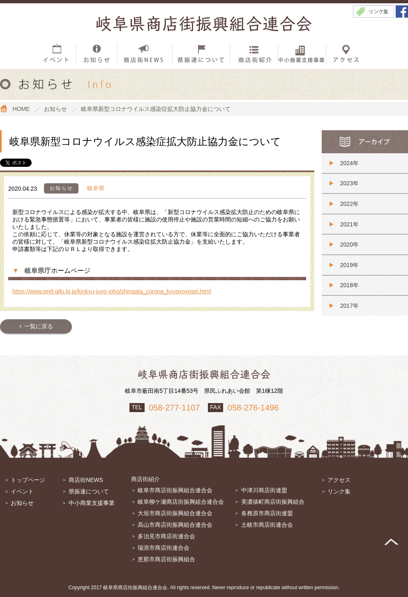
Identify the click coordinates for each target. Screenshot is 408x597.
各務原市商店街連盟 (267, 513)
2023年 (349, 183)
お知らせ (22, 503)
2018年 (349, 285)
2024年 (349, 163)
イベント (22, 491)
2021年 (349, 224)
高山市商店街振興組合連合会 (175, 524)
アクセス (338, 480)
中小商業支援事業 (92, 503)
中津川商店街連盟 (264, 490)
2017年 (349, 305)
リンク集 (338, 491)
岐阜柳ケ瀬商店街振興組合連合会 (181, 501)
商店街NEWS (86, 480)
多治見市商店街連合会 (166, 536)
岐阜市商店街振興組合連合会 (175, 490)
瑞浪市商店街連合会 (163, 547)
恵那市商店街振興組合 (166, 559)
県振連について (89, 491)
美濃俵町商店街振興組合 (272, 501)
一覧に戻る (38, 326)
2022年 (349, 204)
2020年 (349, 244)
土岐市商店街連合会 (267, 524)
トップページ (28, 480)
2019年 (349, 265)
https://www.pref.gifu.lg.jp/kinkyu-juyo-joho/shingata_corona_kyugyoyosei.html (111, 291)
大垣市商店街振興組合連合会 (175, 513)
